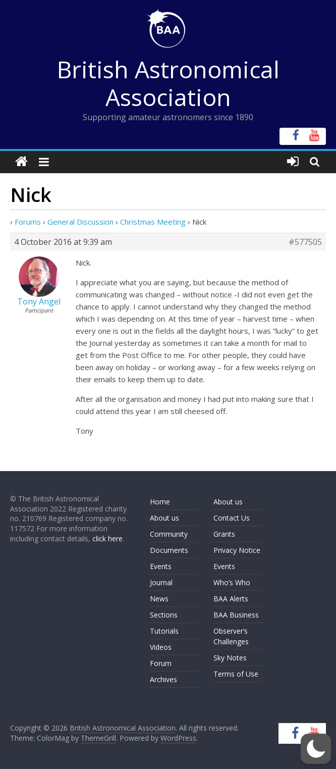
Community (169, 534)
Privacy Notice (236, 550)
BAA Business (236, 615)
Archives (163, 679)
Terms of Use (235, 674)
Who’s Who (231, 582)
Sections (164, 615)
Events (161, 566)
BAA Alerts (230, 598)
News (159, 598)
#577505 (305, 241)
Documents (169, 550)
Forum (161, 663)
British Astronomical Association (168, 83)
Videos (161, 647)
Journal (161, 582)
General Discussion (80, 222)
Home (160, 501)
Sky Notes (230, 657)
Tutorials (164, 631)
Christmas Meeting (153, 222)
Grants (224, 534)
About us (164, 518)
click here (107, 538)
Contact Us (231, 518)
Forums (28, 222)
